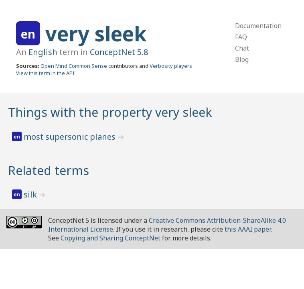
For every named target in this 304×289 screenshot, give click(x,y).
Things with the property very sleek (110, 112)
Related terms (48, 170)
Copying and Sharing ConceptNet (110, 238)
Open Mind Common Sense (74, 65)
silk (31, 194)
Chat (242, 48)
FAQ (241, 37)
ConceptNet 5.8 (119, 52)
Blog (242, 59)
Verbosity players (171, 65)
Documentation (258, 25)
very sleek (95, 33)
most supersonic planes (71, 136)
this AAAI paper (248, 229)
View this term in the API (45, 73)
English (42, 52)
